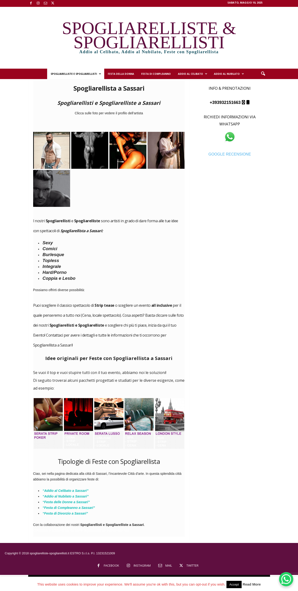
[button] (263, 74)
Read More (252, 584)
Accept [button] (234, 584)
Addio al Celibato (192, 74)
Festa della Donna (121, 74)
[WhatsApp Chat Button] (286, 579)
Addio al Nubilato (229, 74)
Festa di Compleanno (156, 74)
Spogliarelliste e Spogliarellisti (76, 74)
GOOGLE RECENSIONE (229, 154)
